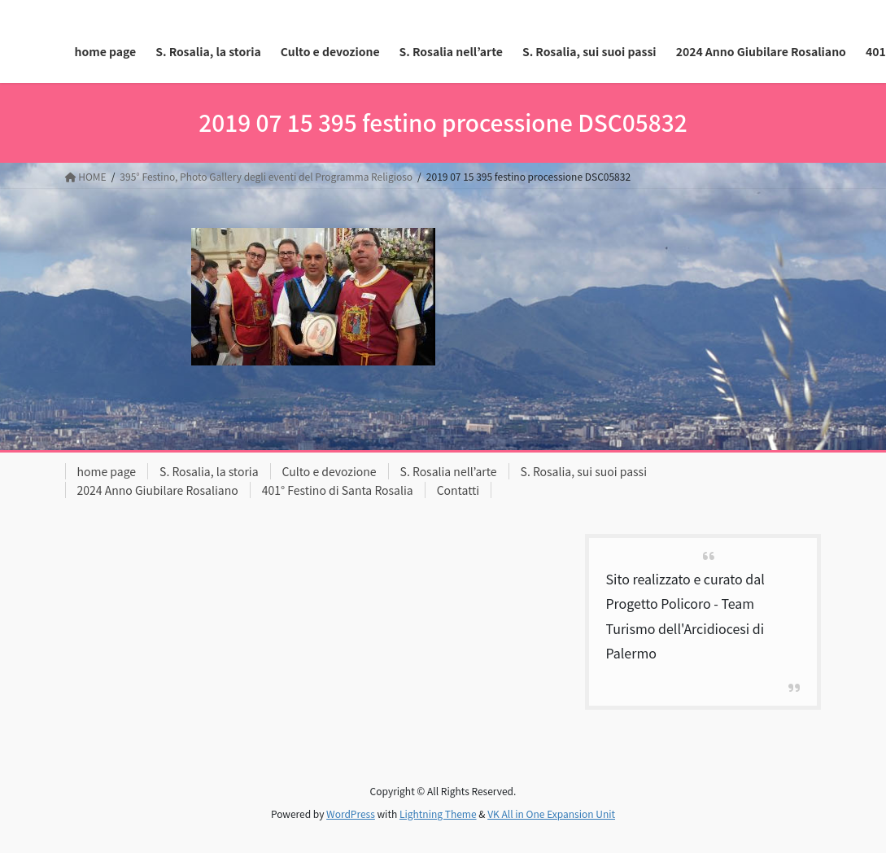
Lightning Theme (438, 813)
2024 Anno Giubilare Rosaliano (157, 490)
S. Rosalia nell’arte (448, 471)
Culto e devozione (329, 471)
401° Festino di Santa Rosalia (337, 490)
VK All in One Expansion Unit (551, 813)
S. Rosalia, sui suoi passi (584, 471)
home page (107, 471)
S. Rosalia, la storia (209, 471)
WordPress (350, 813)
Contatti (458, 490)
